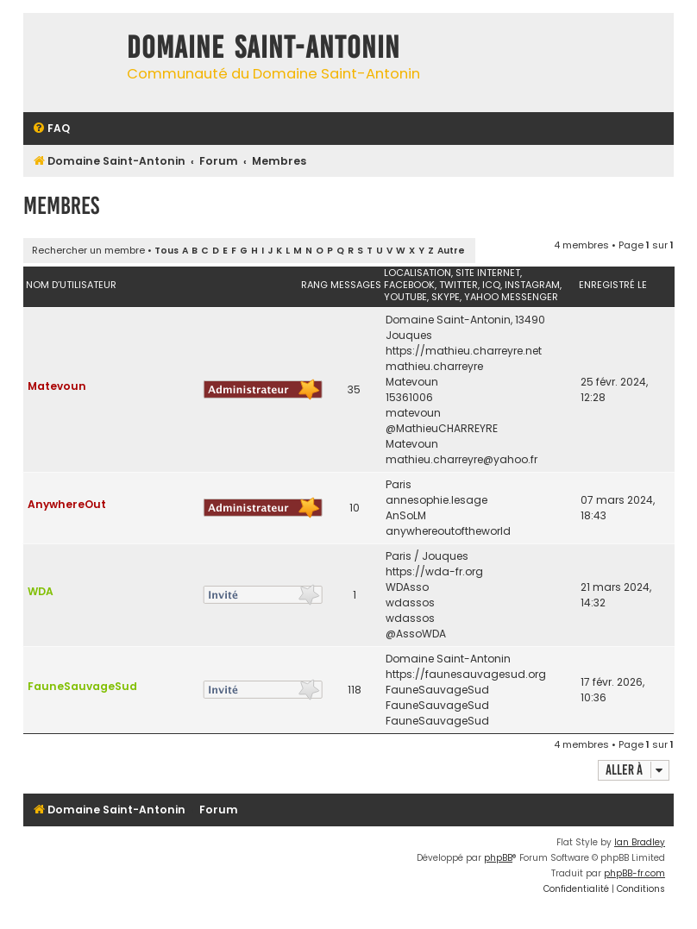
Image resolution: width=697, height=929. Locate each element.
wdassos (410, 602)
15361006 (409, 397)
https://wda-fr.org (434, 571)
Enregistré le (613, 285)
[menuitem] (51, 129)
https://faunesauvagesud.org (466, 674)
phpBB (498, 857)
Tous (166, 250)
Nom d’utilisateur (71, 285)
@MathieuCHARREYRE (442, 428)
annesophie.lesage (436, 500)
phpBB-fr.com (634, 873)
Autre (451, 250)
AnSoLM (406, 515)
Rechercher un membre (88, 250)
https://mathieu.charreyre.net (464, 350)
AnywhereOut (67, 504)
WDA (40, 591)
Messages (355, 285)
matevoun (413, 412)
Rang (314, 285)
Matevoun (57, 386)
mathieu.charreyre (434, 366)
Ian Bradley (639, 842)
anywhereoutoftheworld (448, 531)
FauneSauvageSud (82, 686)
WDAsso (407, 587)
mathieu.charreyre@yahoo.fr (461, 459)
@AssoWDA (416, 633)
